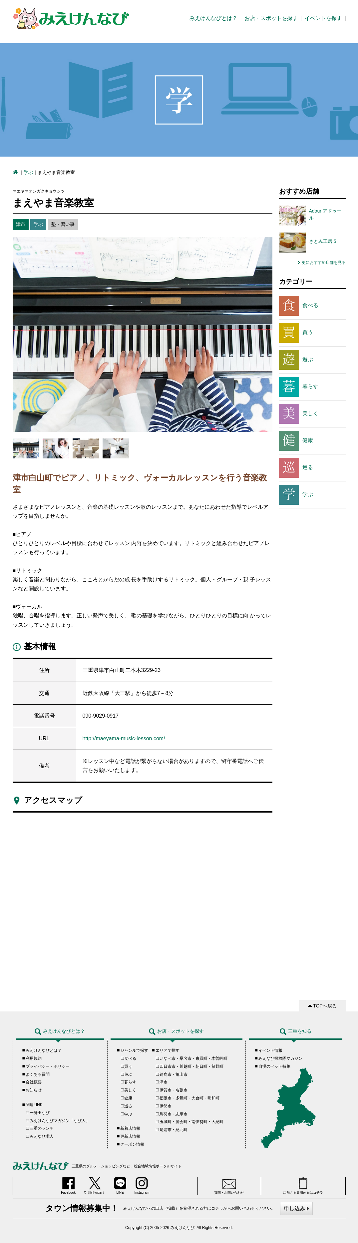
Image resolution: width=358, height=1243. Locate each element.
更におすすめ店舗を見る (324, 262)
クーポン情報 (132, 1144)
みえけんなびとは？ (213, 18)
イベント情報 (270, 1050)
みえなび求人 (42, 1136)
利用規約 (34, 1058)
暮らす (298, 387)
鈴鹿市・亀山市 (173, 1074)
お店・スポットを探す (271, 18)
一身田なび (40, 1112)
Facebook (68, 1185)
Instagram (142, 1185)
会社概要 (34, 1082)
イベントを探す (323, 18)
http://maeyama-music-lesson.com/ (124, 738)
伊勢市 (166, 1106)
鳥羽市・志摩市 (173, 1114)
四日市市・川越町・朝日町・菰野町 (191, 1066)
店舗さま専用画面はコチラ (303, 1185)
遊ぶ (296, 360)
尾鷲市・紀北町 (173, 1129)
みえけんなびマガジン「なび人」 (60, 1120)
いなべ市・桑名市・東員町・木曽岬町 (193, 1058)
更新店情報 (130, 1136)
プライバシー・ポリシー (48, 1066)
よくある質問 (38, 1074)
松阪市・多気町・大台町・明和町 (189, 1098)
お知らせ (34, 1090)
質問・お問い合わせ (229, 1186)
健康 (296, 441)
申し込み (294, 1208)
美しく (298, 414)
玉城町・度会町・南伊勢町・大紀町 (191, 1121)
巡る (296, 468)
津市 (164, 1082)
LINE (120, 1185)
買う (296, 333)
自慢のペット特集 (274, 1066)
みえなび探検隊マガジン (280, 1058)
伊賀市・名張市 (173, 1090)
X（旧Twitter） (95, 1185)
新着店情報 (130, 1128)
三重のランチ (42, 1128)
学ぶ (28, 172)
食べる (298, 306)
